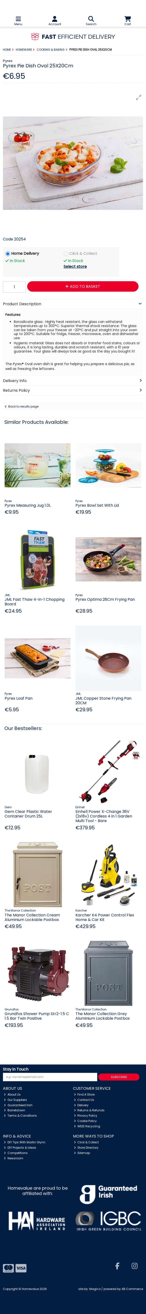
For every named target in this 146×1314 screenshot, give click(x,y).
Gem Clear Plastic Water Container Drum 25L (28, 814)
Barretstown (14, 1110)
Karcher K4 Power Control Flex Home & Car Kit (104, 917)
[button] (139, 97)
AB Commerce (132, 1289)
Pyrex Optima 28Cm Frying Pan (105, 599)
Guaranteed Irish (18, 1105)
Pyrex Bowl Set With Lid (97, 505)
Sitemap (82, 1153)
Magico (95, 1289)
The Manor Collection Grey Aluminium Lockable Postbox (102, 1016)
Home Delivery (25, 253)
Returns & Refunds (89, 1110)
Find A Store (84, 1094)
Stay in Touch (15, 1069)
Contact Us (84, 1100)
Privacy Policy (85, 1116)
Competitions (16, 1153)
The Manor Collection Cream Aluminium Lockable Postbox (32, 917)
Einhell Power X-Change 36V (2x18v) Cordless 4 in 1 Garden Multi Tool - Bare (103, 816)
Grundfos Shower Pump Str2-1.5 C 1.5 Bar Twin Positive (37, 1016)
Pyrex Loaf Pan (18, 698)
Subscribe (119, 1077)
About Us (12, 1094)
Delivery (81, 1105)
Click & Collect (83, 253)
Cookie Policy (85, 1121)
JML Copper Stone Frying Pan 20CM (103, 701)
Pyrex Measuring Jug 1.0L (28, 505)
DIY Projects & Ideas (20, 1148)
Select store (75, 266)
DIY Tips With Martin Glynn (24, 1142)
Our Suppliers (15, 1100)
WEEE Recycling (87, 1126)
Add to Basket (82, 286)
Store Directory (86, 1148)
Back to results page (23, 406)
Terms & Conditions (20, 1116)
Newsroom (13, 1158)
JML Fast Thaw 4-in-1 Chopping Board (35, 602)
